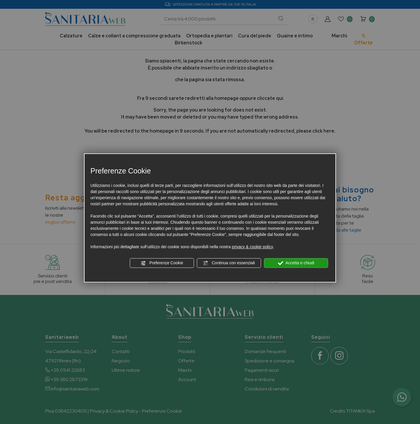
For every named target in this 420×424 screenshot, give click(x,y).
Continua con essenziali (229, 263)
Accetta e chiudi (296, 263)
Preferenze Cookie (162, 263)
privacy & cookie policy (252, 246)
